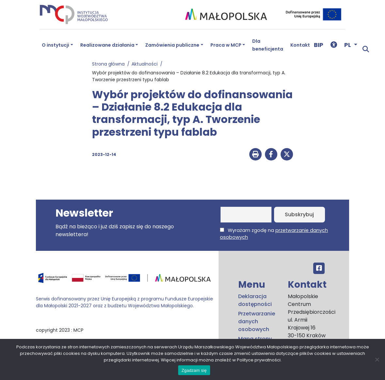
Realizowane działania (107, 45)
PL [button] (348, 45)
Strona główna (109, 64)
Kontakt (300, 45)
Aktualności (145, 64)
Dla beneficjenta (267, 45)
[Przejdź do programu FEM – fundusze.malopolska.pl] (124, 280)
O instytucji (55, 45)
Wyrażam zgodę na (274, 233)
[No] (377, 359)
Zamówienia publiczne (172, 45)
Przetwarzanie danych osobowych (256, 321)
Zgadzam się (194, 370)
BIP (318, 45)
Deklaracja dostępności (255, 300)
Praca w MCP (225, 45)
